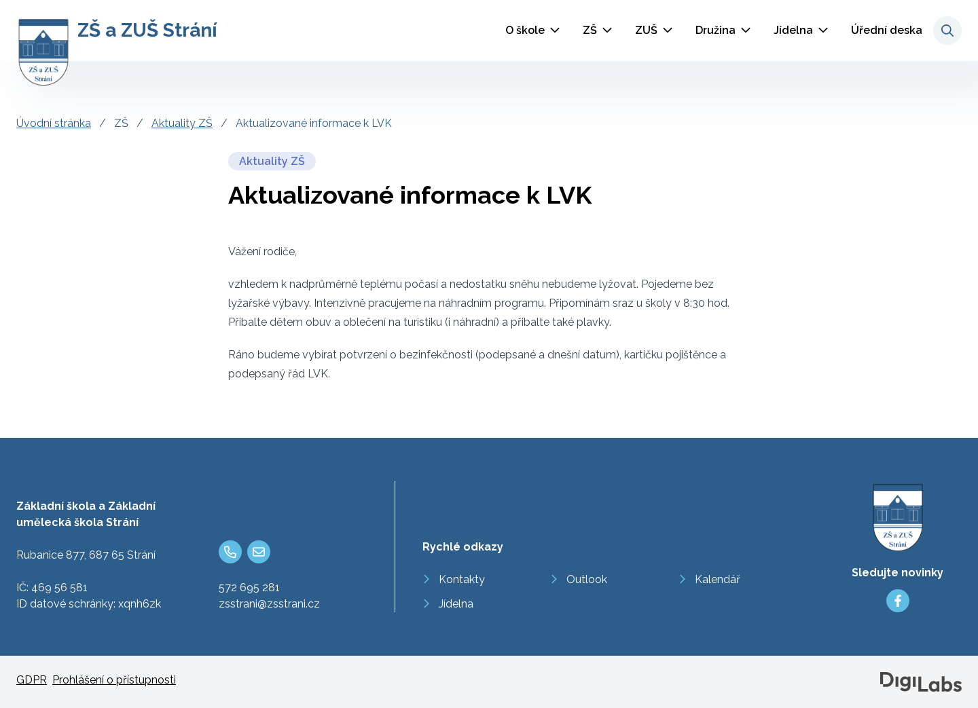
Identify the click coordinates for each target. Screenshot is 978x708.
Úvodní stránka (53, 123)
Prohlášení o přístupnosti (114, 679)
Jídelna (793, 30)
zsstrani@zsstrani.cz (269, 603)
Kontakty (462, 579)
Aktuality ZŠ (182, 123)
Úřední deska (886, 30)
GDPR (31, 679)
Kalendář (717, 579)
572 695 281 (249, 587)
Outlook (586, 579)
